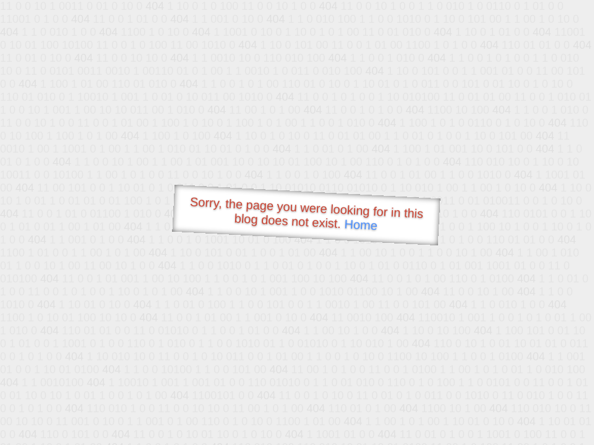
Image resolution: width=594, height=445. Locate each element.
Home (360, 224)
